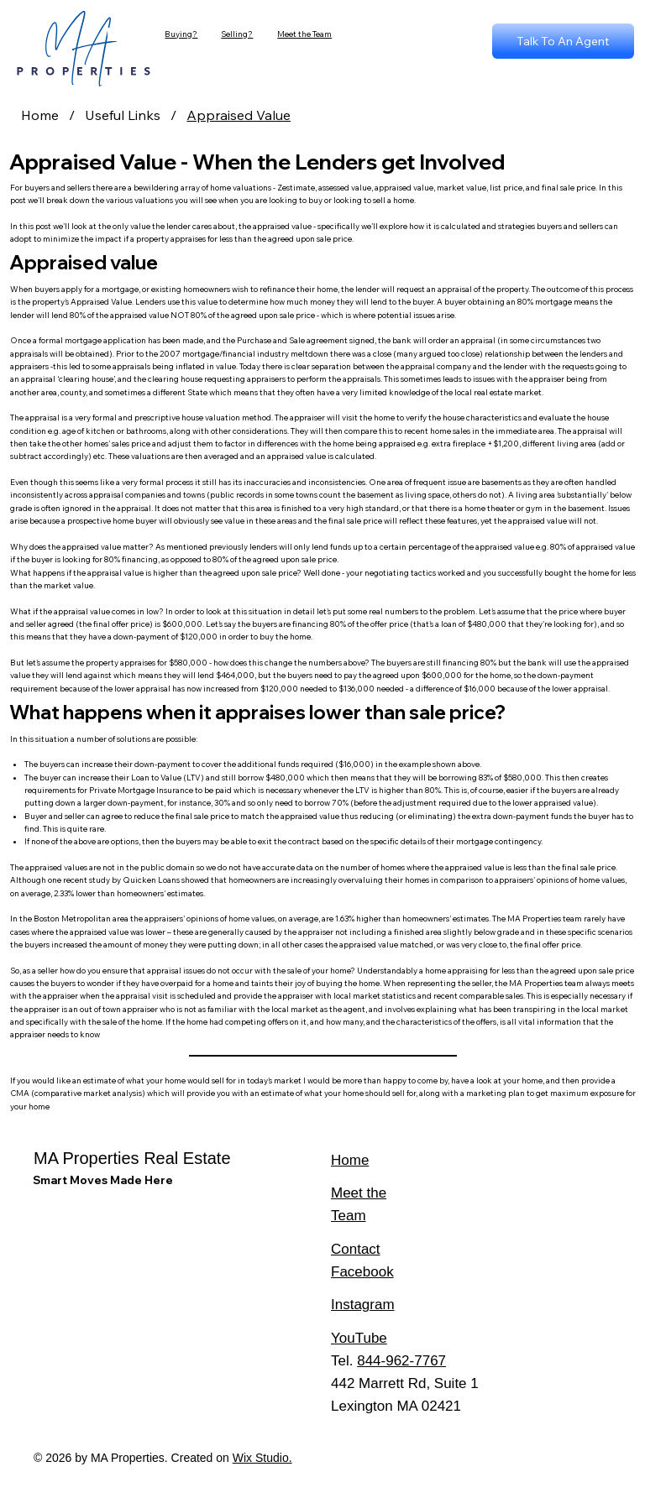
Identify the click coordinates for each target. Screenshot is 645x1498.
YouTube (359, 1338)
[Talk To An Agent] (563, 41)
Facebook (362, 1272)
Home (350, 1160)
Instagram (363, 1305)
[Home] (40, 115)
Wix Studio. (262, 1457)
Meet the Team (304, 34)
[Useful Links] (122, 115)
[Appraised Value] (238, 115)
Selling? (237, 34)
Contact (355, 1249)
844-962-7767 (401, 1361)
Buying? (181, 34)
